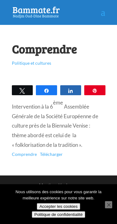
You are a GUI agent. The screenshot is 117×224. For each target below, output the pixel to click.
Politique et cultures (31, 63)
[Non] (108, 204)
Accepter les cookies (58, 206)
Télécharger (51, 154)
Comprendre (24, 154)
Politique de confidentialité (58, 214)
